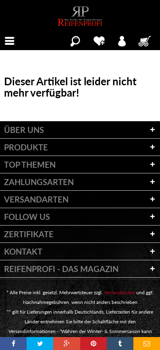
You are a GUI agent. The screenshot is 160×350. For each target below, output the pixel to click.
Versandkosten (119, 292)
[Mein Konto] (122, 40)
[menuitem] (9, 40)
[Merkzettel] (99, 40)
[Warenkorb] (145, 40)
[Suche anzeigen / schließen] (75, 40)
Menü (12, 40)
